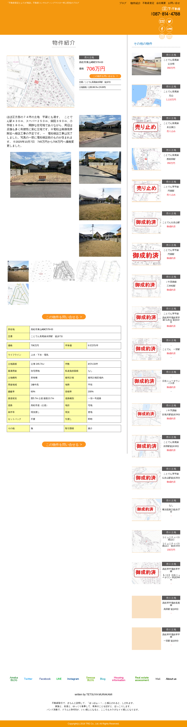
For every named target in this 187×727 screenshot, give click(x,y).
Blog (102, 679)
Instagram (73, 679)
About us (171, 679)
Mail (158, 679)
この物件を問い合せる (105, 76)
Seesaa (90, 679)
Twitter (28, 679)
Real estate (142, 679)
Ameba (14, 679)
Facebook (45, 679)
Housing (118, 679)
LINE (59, 679)
